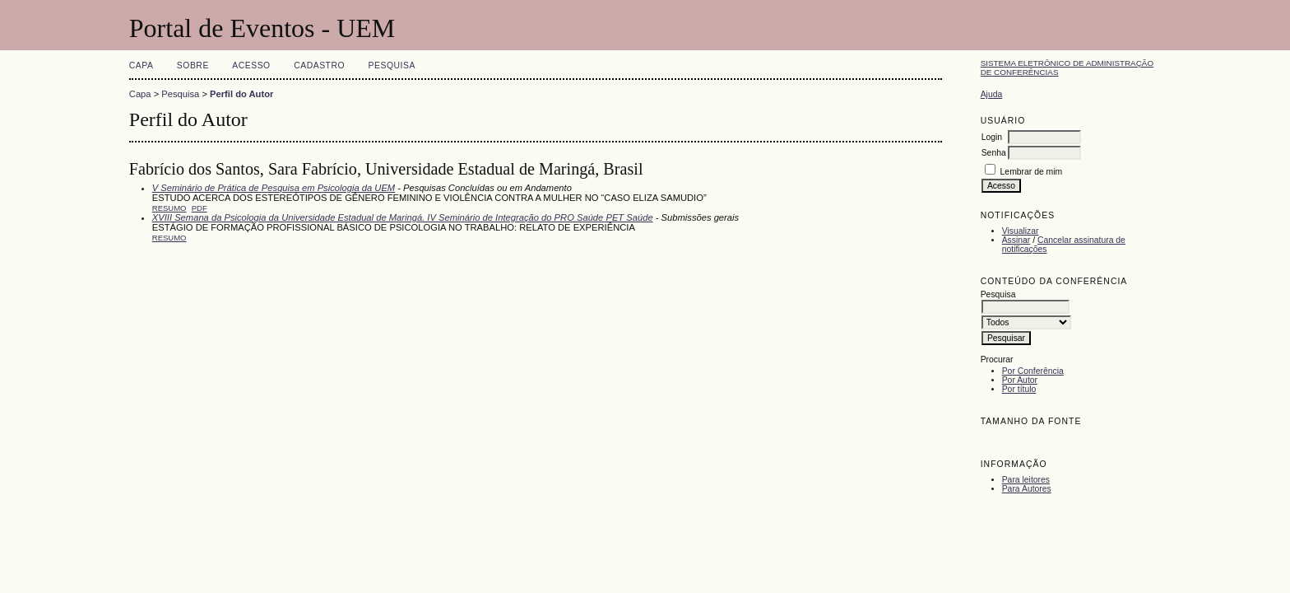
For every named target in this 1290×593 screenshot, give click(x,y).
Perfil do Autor (241, 94)
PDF (199, 207)
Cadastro (319, 65)
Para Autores (1026, 488)
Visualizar (1020, 231)
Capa (141, 65)
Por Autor (1019, 380)
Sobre (193, 65)
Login (991, 137)
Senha (993, 152)
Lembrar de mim (1031, 171)
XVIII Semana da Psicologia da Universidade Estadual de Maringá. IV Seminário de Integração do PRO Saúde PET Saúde (402, 217)
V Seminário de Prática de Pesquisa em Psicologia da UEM (273, 188)
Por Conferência (1033, 371)
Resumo (169, 207)
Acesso (251, 65)
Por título (1019, 389)
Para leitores (1026, 479)
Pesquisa (392, 65)
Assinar (1016, 240)
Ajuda (992, 94)
